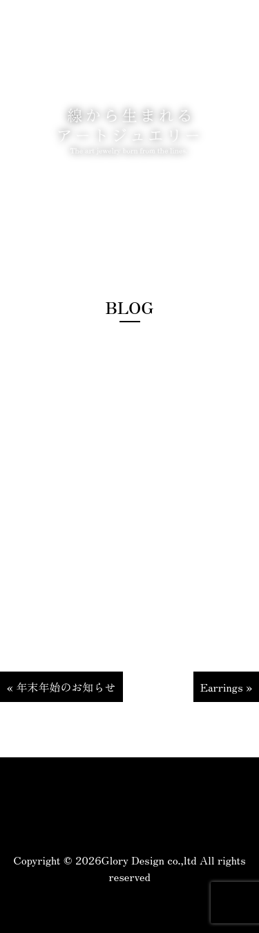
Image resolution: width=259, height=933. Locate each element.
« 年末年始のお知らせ (61, 686)
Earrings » (226, 686)
